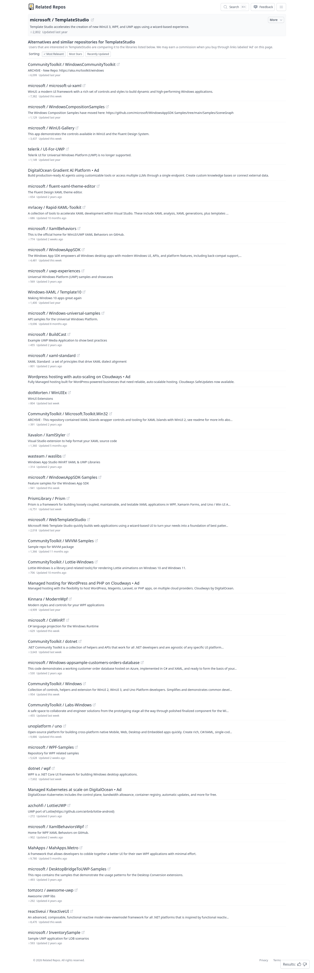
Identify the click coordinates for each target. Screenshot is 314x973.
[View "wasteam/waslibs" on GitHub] (64, 456)
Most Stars (75, 54)
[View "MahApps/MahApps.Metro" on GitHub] (81, 847)
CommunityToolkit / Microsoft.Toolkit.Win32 (68, 413)
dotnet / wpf (39, 768)
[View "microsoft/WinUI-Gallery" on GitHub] (77, 128)
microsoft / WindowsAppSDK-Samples (62, 477)
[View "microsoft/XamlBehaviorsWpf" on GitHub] (86, 826)
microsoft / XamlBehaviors (52, 228)
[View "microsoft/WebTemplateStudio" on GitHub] (88, 519)
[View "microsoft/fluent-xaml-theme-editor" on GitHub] (98, 186)
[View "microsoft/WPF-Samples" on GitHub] (76, 747)
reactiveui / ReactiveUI (48, 911)
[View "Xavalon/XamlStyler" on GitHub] (68, 435)
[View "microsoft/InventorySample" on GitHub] (83, 932)
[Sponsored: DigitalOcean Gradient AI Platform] (157, 172)
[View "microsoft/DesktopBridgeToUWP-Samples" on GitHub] (109, 869)
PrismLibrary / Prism (46, 498)
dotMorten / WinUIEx (47, 392)
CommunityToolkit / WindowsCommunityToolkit (72, 64)
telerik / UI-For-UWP (46, 149)
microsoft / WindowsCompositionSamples (66, 106)
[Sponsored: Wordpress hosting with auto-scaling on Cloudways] (157, 379)
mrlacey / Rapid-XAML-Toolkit (54, 207)
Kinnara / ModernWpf (48, 599)
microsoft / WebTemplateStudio (57, 519)
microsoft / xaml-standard (52, 355)
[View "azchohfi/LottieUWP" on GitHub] (69, 805)
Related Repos (50, 7)
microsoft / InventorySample (54, 932)
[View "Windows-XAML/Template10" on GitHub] (84, 292)
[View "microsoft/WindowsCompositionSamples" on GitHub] (107, 106)
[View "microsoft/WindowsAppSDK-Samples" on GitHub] (100, 477)
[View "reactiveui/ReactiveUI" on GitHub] (71, 911)
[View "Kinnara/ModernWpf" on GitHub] (70, 599)
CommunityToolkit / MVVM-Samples (61, 540)
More (276, 20)
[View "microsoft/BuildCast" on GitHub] (69, 334)
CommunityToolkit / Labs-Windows (60, 704)
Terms (277, 960)
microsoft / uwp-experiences (54, 270)
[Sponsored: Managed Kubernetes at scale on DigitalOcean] (157, 791)
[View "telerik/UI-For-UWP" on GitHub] (67, 149)
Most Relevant (54, 54)
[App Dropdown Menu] (281, 7)
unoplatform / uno (45, 726)
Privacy (263, 960)
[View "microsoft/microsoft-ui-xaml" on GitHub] (84, 85)
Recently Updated (98, 54)
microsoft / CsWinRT (46, 620)
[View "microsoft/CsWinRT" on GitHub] (67, 620)
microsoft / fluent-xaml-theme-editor (62, 186)
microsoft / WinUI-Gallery (51, 127)
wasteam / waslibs (44, 456)
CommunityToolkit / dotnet (52, 641)
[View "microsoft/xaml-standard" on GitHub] (78, 355)
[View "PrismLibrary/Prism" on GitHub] (68, 498)
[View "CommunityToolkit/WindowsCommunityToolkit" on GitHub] (118, 64)
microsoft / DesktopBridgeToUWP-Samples (67, 869)
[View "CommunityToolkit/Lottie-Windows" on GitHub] (96, 562)
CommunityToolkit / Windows (55, 683)
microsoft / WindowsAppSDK (54, 249)
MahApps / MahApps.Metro (53, 847)
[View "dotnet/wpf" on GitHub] (53, 768)
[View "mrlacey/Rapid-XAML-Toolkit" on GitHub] (84, 207)
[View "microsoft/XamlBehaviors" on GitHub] (79, 228)
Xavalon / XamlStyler (47, 435)
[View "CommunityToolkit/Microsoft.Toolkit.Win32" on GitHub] (110, 413)
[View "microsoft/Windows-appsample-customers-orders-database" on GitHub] (142, 662)
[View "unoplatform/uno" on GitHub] (64, 726)
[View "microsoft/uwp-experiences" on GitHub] (83, 271)
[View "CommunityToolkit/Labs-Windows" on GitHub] (94, 705)
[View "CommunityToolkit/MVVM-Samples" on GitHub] (96, 540)
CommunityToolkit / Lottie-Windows (61, 562)
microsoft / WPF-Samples (51, 747)
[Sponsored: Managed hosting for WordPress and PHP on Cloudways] (157, 585)
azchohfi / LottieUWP (47, 805)
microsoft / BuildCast (47, 334)
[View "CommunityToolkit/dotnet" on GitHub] (80, 641)
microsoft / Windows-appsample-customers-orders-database (84, 662)
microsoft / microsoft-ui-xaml (54, 85)
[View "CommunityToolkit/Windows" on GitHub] (84, 683)
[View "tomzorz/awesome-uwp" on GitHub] (76, 890)
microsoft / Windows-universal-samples (64, 313)
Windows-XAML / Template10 (54, 292)
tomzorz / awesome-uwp (50, 890)
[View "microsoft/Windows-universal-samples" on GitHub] (103, 313)
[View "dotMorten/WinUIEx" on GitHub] (69, 392)
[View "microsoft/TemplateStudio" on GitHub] (92, 20)
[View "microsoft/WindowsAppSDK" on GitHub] (83, 249)
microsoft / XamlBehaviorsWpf (56, 826)
